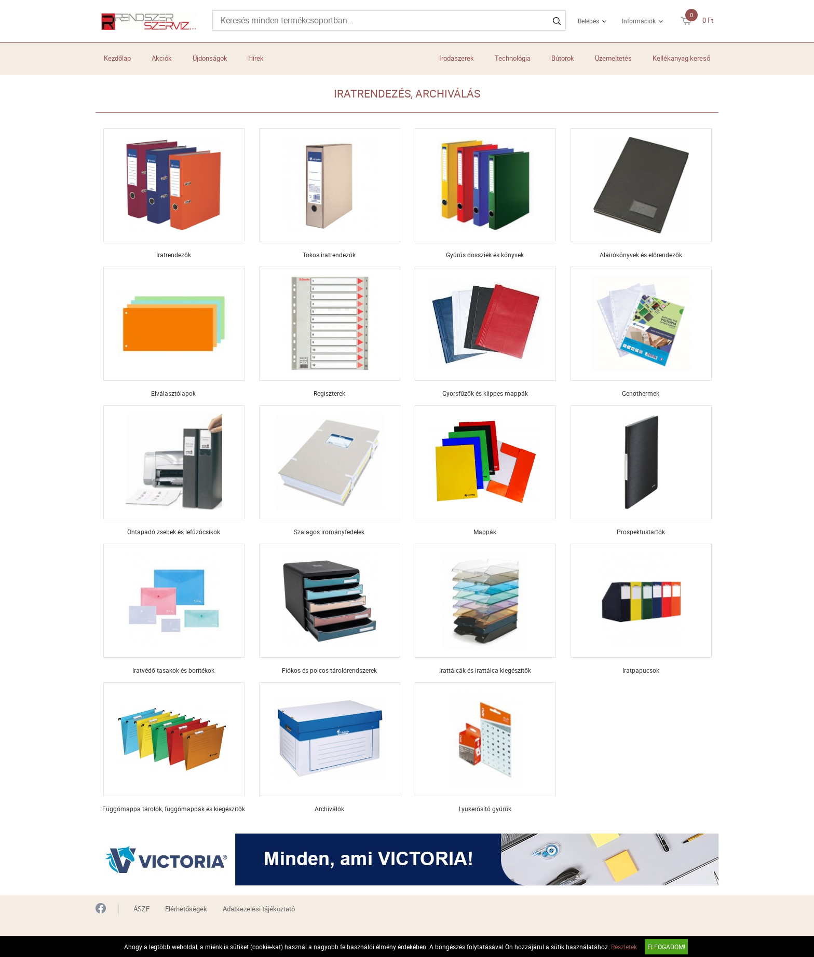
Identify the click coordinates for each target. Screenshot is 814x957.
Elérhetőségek (186, 908)
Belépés (588, 21)
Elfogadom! (666, 946)
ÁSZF (141, 908)
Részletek (624, 946)
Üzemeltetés (613, 58)
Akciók (162, 58)
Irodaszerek (456, 58)
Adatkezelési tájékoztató (259, 908)
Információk (639, 21)
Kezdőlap (117, 58)
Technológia (513, 58)
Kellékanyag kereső (681, 58)
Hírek (256, 58)
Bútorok (562, 58)
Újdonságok (210, 58)
